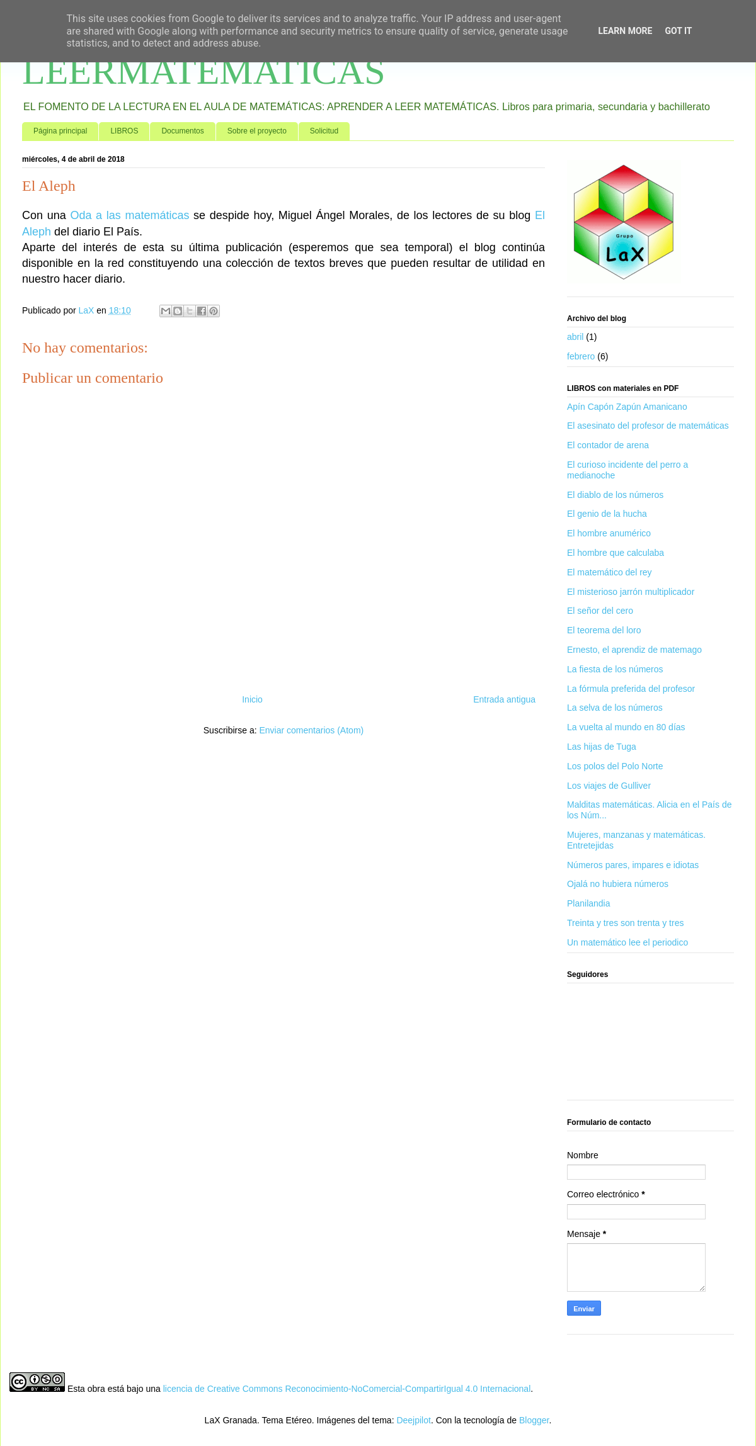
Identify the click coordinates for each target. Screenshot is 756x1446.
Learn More (625, 31)
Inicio (252, 699)
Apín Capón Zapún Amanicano (627, 407)
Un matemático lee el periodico (627, 942)
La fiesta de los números (615, 669)
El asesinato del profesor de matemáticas (648, 426)
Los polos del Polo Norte (615, 766)
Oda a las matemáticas (129, 215)
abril (575, 337)
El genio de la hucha (607, 514)
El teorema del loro (604, 630)
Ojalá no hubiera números (617, 884)
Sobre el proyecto (257, 131)
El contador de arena (608, 445)
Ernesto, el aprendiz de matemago (634, 650)
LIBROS (124, 131)
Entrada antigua (504, 699)
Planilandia (588, 903)
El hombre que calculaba (615, 553)
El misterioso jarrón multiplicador (630, 592)
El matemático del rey (609, 572)
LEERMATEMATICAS (204, 71)
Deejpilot (413, 1420)
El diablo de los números (615, 495)
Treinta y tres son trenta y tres (625, 923)
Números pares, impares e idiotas (633, 865)
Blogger (534, 1420)
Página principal (60, 131)
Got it (678, 31)
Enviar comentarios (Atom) (311, 730)
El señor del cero (600, 611)
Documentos (182, 131)
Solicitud (324, 131)
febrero (581, 356)
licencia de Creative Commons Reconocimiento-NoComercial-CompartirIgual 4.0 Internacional (347, 1389)
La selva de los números (615, 708)
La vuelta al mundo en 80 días (626, 727)
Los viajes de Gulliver (609, 786)
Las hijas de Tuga (601, 747)
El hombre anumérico (609, 533)
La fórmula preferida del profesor (631, 689)
